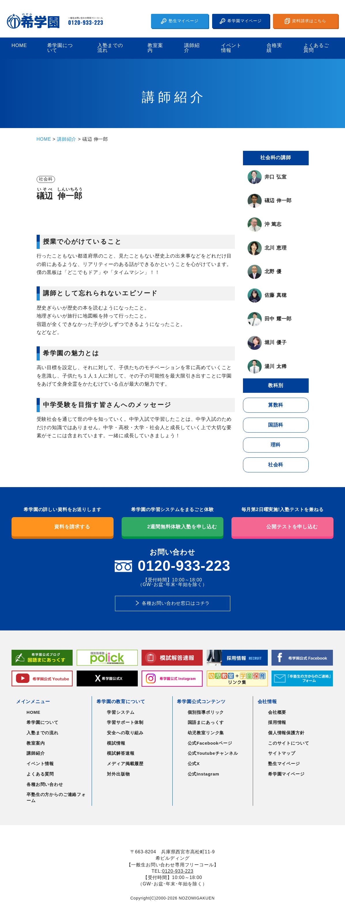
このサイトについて (288, 743)
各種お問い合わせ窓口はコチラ (176, 603)
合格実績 (274, 48)
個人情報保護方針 (286, 733)
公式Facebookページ (210, 743)
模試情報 (116, 743)
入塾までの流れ (110, 48)
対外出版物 (118, 774)
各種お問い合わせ (45, 784)
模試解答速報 (120, 753)
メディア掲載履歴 (125, 763)
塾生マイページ (180, 21)
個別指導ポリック (206, 712)
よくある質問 (40, 774)
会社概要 (277, 712)
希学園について (60, 48)
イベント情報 (231, 48)
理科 (276, 445)
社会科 (276, 464)
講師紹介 (192, 48)
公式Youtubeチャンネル (213, 753)
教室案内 (155, 48)
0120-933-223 (178, 871)
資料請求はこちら (305, 21)
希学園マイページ (241, 21)
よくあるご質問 (316, 48)
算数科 (276, 405)
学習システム (120, 712)
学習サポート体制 (125, 722)
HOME (19, 45)
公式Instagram (203, 774)
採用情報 (277, 722)
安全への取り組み (125, 733)
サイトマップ (281, 753)
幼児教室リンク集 (206, 733)
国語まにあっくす (206, 722)
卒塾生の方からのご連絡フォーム (56, 797)
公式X (194, 763)
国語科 (276, 425)
